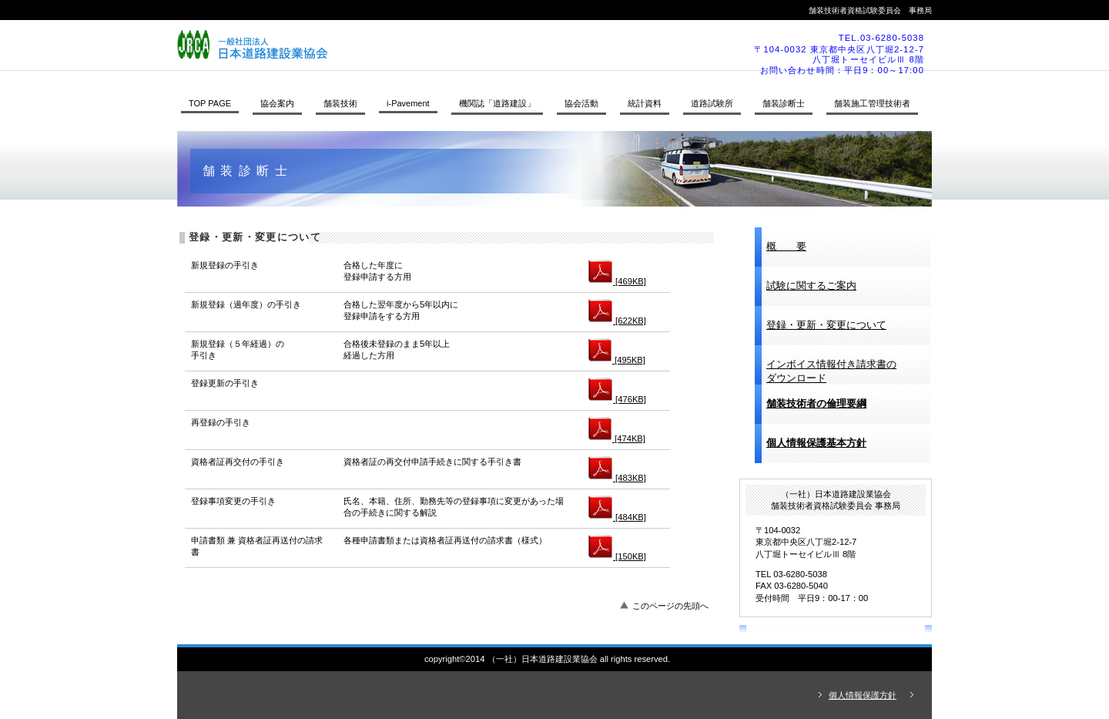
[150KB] (617, 556)
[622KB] (617, 320)
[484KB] (617, 517)
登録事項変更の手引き (233, 501)
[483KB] (617, 477)
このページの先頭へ (670, 605)
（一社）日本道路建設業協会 (389, 44)
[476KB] (617, 399)
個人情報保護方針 (862, 695)
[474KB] (616, 438)
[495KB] (616, 360)
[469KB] (617, 281)
